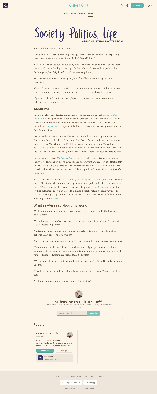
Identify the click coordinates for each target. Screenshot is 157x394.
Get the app (90, 382)
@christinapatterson (44, 336)
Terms (86, 376)
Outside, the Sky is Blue (53, 126)
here (119, 152)
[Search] (122, 5)
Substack (66, 389)
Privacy (80, 376)
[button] (66, 14)
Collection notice (97, 376)
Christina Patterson (45, 333)
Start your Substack (70, 382)
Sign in (150, 5)
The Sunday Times (84, 179)
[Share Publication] (127, 5)
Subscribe (137, 5)
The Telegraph (101, 179)
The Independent (65, 158)
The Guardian (68, 179)
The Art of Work (100, 187)
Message (63, 350)
